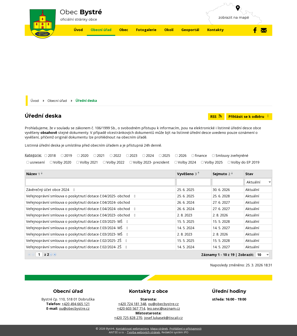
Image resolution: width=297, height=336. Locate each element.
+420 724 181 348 (132, 303)
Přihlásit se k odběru (249, 116)
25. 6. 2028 (221, 196)
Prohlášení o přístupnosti (185, 328)
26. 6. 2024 (185, 202)
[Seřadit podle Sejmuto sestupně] (232, 174)
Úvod (78, 29)
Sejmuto (221, 173)
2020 (84, 155)
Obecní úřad (101, 29)
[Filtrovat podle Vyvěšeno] (194, 182)
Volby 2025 (214, 162)
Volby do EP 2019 (245, 162)
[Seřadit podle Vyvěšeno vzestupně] (199, 172)
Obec (123, 29)
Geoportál (190, 29)
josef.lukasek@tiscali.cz (163, 317)
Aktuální (252, 189)
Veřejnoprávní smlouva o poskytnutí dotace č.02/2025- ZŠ (77, 240)
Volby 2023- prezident (151, 162)
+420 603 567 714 (131, 308)
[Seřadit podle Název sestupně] (42, 174)
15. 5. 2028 (221, 221)
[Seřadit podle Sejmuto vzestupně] (232, 172)
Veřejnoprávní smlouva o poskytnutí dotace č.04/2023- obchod (81, 215)
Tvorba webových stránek (143, 332)
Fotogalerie (146, 29)
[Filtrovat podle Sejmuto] (227, 182)
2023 (133, 155)
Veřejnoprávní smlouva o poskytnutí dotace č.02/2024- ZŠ (77, 247)
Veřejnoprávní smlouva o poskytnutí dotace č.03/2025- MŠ (78, 221)
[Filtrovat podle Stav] (258, 182)
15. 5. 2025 (185, 221)
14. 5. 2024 (185, 227)
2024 (150, 155)
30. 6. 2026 (221, 189)
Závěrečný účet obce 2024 (51, 189)
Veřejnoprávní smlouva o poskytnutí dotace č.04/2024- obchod (78, 202)
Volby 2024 (187, 162)
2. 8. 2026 (220, 215)
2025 (166, 155)
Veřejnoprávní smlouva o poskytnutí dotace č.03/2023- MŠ (78, 234)
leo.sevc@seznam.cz (163, 308)
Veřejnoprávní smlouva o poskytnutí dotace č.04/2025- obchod (81, 196)
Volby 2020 (62, 162)
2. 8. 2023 (184, 215)
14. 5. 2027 (221, 227)
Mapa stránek (159, 328)
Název (33, 173)
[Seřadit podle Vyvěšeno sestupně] (199, 174)
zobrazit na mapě (233, 17)
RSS (216, 116)
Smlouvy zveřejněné (232, 155)
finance (201, 155)
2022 (117, 155)
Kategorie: (33, 155)
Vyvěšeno (187, 173)
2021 (101, 155)
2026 (182, 155)
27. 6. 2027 (221, 202)
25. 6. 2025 (185, 189)
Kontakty (215, 29)
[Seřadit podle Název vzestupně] (42, 172)
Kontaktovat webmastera (132, 328)
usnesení (37, 162)
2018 (52, 155)
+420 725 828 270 (128, 317)
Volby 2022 (115, 162)
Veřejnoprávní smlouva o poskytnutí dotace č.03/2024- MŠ (78, 227)
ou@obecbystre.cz (74, 308)
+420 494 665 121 (76, 303)
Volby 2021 (89, 162)
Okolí (168, 29)
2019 (68, 155)
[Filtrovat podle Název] (100, 182)
